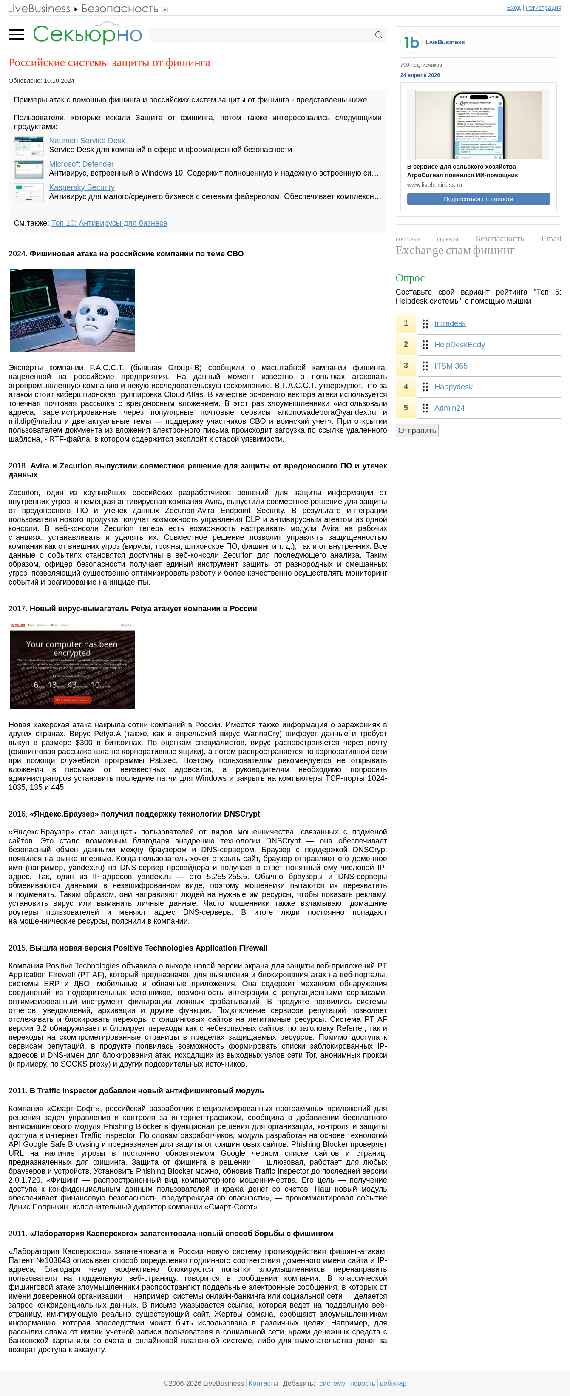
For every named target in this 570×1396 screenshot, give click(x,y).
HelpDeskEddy (459, 344)
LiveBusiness (445, 42)
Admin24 (449, 408)
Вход (514, 7)
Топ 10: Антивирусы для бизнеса (109, 223)
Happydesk (453, 387)
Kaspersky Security (82, 187)
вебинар (393, 1383)
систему (333, 1383)
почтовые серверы (427, 239)
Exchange (420, 250)
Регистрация (543, 7)
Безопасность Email (518, 238)
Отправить (417, 430)
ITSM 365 (451, 366)
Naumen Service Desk (87, 140)
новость (362, 1383)
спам (458, 250)
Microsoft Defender (81, 164)
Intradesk (450, 323)
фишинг (494, 250)
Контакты (263, 1383)
